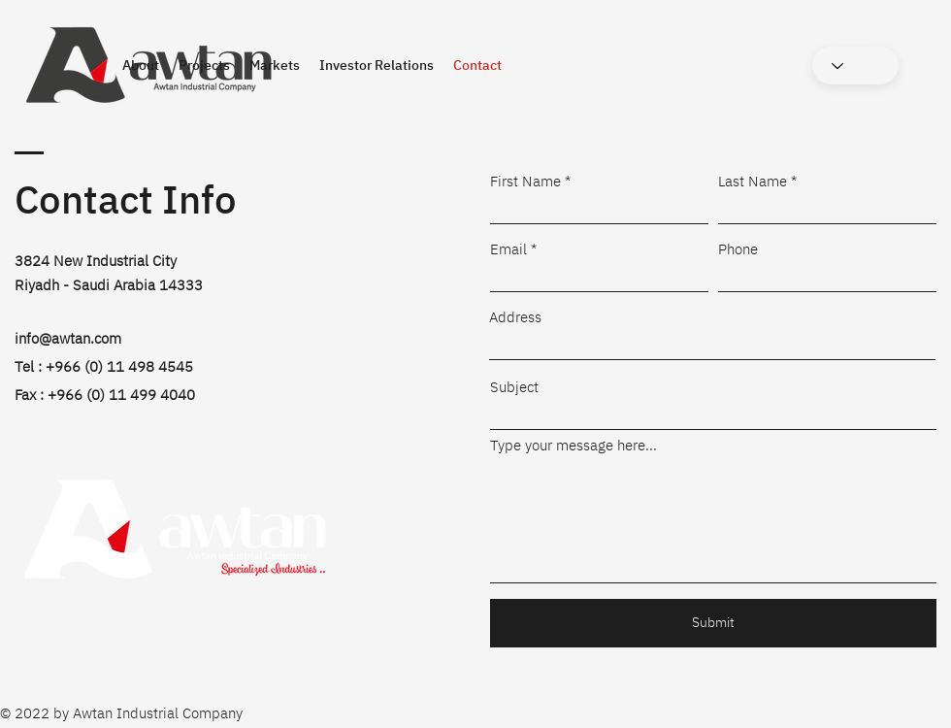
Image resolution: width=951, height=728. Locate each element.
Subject (514, 387)
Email (508, 249)
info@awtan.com (68, 338)
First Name (525, 181)
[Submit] (713, 623)
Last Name (752, 181)
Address (515, 317)
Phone (738, 249)
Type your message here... (573, 445)
